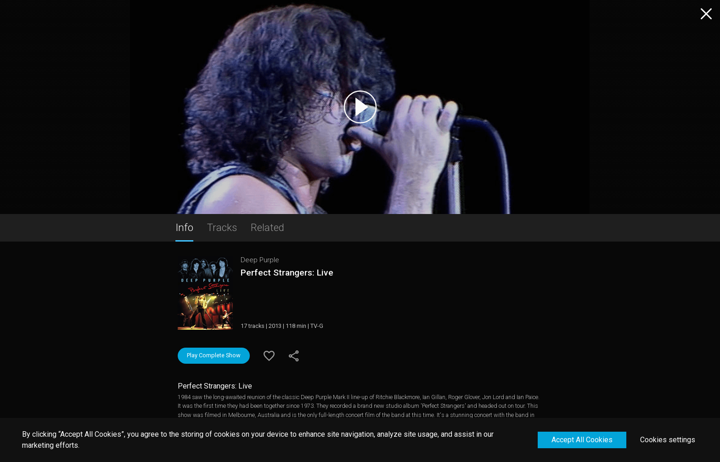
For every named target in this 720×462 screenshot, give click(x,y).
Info (184, 227)
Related (267, 227)
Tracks (222, 227)
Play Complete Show (214, 355)
